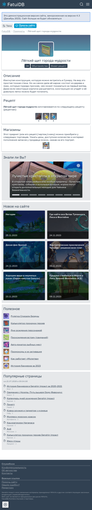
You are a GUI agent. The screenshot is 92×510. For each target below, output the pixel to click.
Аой (9, 428)
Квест (9, 395)
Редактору (8, 487)
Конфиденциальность (14, 467)
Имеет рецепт (58, 65)
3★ (27, 65)
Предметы (19, 31)
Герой (9, 407)
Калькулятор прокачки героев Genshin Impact (32, 434)
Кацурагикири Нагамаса (20, 422)
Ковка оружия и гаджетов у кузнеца (27, 410)
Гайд (9, 413)
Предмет (10, 444)
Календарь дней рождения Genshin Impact (30, 398)
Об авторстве (9, 470)
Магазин (10, 432)
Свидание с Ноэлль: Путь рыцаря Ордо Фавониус (34, 392)
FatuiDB (15, 4)
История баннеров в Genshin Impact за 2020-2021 (34, 386)
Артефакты (11, 419)
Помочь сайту (9, 482)
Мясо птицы (13, 441)
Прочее (10, 401)
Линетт (11, 404)
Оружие (10, 425)
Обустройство (40, 65)
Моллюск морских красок (21, 416)
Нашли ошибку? (11, 484)
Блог (9, 389)
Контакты (7, 473)
